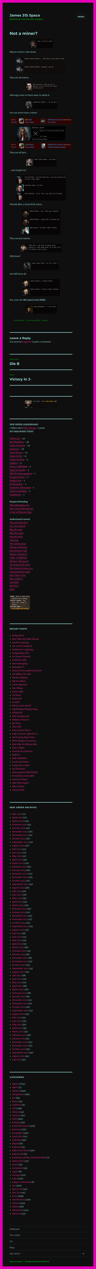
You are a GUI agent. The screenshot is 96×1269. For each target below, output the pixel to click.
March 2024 (18, 905)
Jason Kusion (16, 452)
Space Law (17, 1189)
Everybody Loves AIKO (23, 776)
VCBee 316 (15, 438)
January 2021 (18, 1038)
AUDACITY (17, 712)
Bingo (15, 1101)
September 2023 (20, 926)
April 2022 (17, 986)
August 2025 (18, 845)
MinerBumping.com (20, 505)
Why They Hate (17, 533)
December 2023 (20, 916)
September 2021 (20, 1010)
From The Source (20, 1126)
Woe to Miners (16, 579)
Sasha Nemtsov (17, 445)
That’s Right (18, 747)
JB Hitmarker (16, 484)
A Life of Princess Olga (21, 512)
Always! (45, 320)
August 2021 (18, 1014)
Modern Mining (20, 677)
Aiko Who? (15, 1253)
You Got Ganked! (17, 526)
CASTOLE (16, 1105)
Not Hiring (17, 688)
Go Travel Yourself (21, 656)
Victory (15, 1203)
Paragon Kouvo (17, 477)
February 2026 (19, 824)
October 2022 (19, 965)
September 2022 (20, 968)
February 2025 (19, 866)
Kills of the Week (20, 1150)
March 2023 (18, 947)
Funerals (16, 1129)
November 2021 (20, 1003)
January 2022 (18, 996)
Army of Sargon (20, 779)
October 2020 (19, 1049)
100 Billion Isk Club (21, 674)
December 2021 (19, 1000)
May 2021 (17, 1024)
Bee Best (16, 723)
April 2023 (17, 944)
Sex (14, 1185)
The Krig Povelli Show (20, 565)
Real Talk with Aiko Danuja (25, 639)
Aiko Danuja (30, 428)
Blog (12, 1247)
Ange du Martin (17, 470)
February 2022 (19, 993)
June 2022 (17, 979)
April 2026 (17, 817)
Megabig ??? (18, 667)
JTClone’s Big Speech (19, 561)
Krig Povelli (18, 1154)
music (15, 1164)
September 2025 (20, 842)
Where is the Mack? (22, 705)
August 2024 (18, 887)
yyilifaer (14, 463)
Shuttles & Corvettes (22, 751)
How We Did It (16, 536)
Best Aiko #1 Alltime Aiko (24, 744)
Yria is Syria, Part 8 (21, 730)
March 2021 (18, 1031)
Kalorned (14, 449)
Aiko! (12, 589)
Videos (15, 1206)
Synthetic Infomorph (20, 487)
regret (15, 1171)
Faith (14, 1119)
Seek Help (14, 582)
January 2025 (18, 870)
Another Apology (20, 642)
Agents (15, 1084)
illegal (15, 1143)
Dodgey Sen (15, 480)
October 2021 (18, 1007)
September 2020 (20, 1052)
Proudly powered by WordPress (37, 1261)
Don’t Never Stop (17, 575)
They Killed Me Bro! (19, 522)
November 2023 (20, 919)
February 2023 (19, 951)
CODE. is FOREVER (18, 557)
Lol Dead (16, 695)
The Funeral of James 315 (21, 568)
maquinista (15, 494)
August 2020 (18, 1056)
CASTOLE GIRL (19, 660)
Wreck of (16, 1213)
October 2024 (19, 880)
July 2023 (16, 933)
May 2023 (17, 940)
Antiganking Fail (20, 653)
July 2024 (16, 891)
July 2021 (16, 1017)
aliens (15, 1087)
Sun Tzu (16, 1192)
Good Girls (17, 1136)
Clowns (15, 1112)
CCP (14, 1108)
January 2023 (18, 954)
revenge (16, 1175)
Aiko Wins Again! (20, 783)
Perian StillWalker (19, 466)
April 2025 (17, 859)
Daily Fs (16, 754)
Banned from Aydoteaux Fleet (27, 670)
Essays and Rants (20, 761)
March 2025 (18, 863)
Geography (17, 1133)
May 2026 (17, 814)
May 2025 (17, 856)
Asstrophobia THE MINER (25, 772)
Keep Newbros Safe (18, 550)
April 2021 (17, 1028)
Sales (14, 1178)
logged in (27, 341)
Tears (15, 1196)
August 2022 (18, 972)
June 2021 (17, 1021)
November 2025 (20, 835)
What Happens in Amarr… (25, 740)
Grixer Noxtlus (17, 459)
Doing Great (18, 635)
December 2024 (20, 873)
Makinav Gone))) (20, 719)
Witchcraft (17, 1210)
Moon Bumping (20, 663)
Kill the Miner (19, 681)
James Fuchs (16, 456)
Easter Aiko (17, 691)
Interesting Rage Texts (23, 737)
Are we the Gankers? (22, 646)
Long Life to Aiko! (21, 765)
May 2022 (17, 982)
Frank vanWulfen (18, 491)
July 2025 (16, 849)
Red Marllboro (17, 442)
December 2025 (20, 831)
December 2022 (20, 958)
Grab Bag (16, 1140)
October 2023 (18, 923)
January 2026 (18, 828)
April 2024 (17, 901)
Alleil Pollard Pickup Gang (25, 709)
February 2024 (19, 908)
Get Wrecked (18, 769)
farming (16, 1122)
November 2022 (20, 961)
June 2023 (17, 937)
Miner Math (18, 1161)
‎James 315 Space (25, 15)
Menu (81, 17)
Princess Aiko (19, 320)
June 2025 (17, 852)
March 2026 (18, 821)
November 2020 (20, 1045)
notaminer (17, 1168)
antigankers (18, 1094)
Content (16, 1115)
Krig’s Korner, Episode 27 (24, 733)
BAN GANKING (19, 758)
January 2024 (18, 912)
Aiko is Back (18, 786)
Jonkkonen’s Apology (23, 649)
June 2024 (17, 894)
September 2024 (20, 884)
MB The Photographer (21, 473)
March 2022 (18, 989)
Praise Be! (17, 698)
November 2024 (20, 877)
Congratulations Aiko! (20, 572)
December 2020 (20, 1042)
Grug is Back (18, 790)
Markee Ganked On (18, 554)
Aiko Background (20, 716)
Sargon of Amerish (21, 1182)
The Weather (18, 1199)
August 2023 (18, 930)
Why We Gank (16, 529)
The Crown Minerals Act (21, 508)
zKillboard (14, 1229)
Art (13, 1098)
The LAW (16, 726)
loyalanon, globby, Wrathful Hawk (29, 1157)
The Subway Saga (18, 543)
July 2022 (16, 975)
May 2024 (17, 898)
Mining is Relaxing (18, 547)
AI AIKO (16, 702)
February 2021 (19, 1035)
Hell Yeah (14, 586)
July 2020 (16, 1059)
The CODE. (15, 1235)
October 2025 (19, 838)
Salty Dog (14, 540)
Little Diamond (19, 684)
